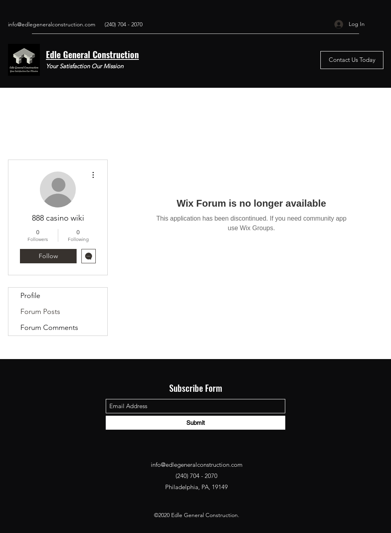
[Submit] (195, 423)
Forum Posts (40, 311)
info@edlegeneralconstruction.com (51, 24)
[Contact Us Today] (351, 60)
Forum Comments (49, 327)
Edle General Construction (92, 54)
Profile (30, 295)
